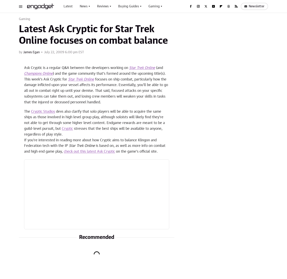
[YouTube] (213, 6)
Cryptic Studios (43, 111)
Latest (68, 6)
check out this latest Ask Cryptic (89, 151)
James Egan (31, 52)
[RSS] (236, 6)
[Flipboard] (221, 6)
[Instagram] (198, 6)
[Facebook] (191, 6)
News (83, 6)
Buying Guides (128, 6)
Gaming (154, 6)
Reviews (103, 6)
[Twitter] (206, 6)
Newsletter (254, 6)
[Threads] (229, 6)
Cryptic (67, 129)
